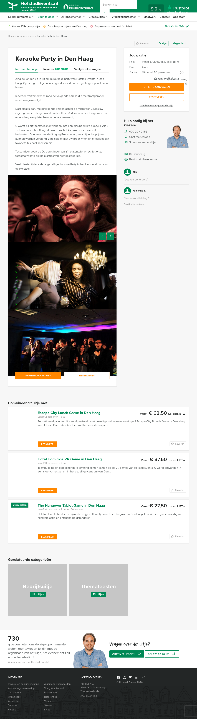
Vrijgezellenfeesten (124, 17)
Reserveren (156, 97)
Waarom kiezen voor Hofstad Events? (28, 662)
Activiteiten (14, 701)
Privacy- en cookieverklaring (23, 684)
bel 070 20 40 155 (162, 654)
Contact (165, 17)
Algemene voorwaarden (57, 684)
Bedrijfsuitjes (46, 17)
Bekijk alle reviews (136, 204)
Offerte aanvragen (156, 87)
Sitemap (48, 705)
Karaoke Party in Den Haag (52, 36)
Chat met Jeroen (137, 137)
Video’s (12, 710)
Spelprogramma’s (19, 17)
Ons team (179, 17)
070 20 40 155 (174, 26)
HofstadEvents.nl (39, 6)
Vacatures (49, 701)
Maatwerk (149, 17)
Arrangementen (71, 17)
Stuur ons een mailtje (140, 142)
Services (12, 705)
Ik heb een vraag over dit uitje (156, 105)
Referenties (50, 697)
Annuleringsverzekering (21, 688)
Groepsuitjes (97, 17)
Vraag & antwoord (54, 688)
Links (47, 710)
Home (11, 36)
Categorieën (15, 692)
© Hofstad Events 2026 (130, 682)
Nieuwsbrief (50, 692)
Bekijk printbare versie (140, 159)
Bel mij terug (134, 154)
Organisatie (14, 697)
